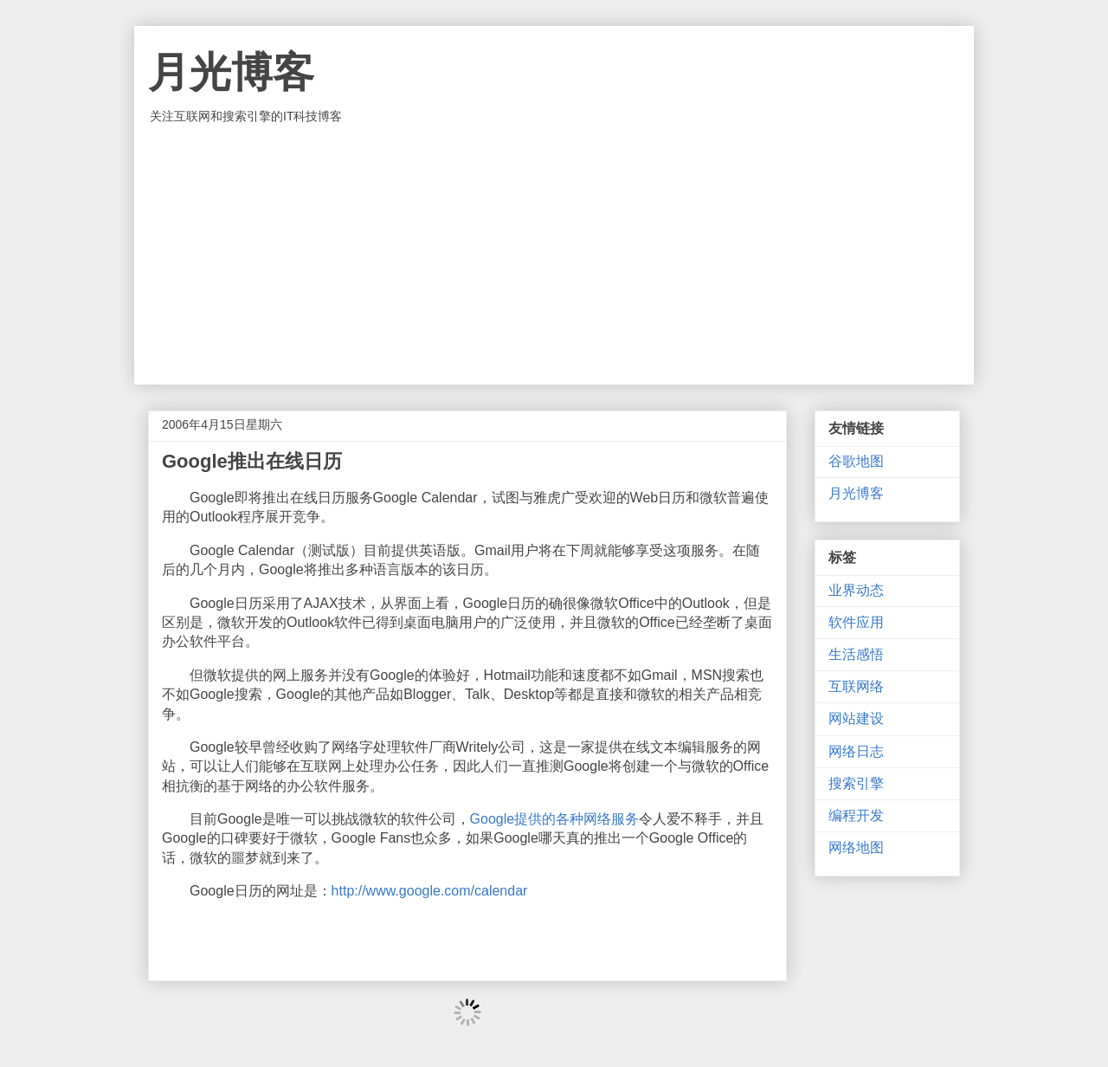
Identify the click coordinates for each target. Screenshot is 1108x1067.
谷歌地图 (856, 461)
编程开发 (856, 815)
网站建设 (856, 718)
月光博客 (231, 72)
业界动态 (856, 590)
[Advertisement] (554, 254)
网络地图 (856, 847)
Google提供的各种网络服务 (555, 819)
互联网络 (856, 686)
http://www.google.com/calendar (430, 890)
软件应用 (856, 622)
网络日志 (856, 751)
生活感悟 (856, 654)
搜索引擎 (856, 783)
